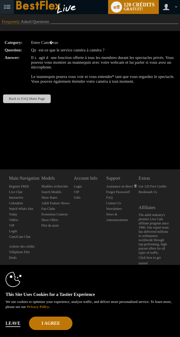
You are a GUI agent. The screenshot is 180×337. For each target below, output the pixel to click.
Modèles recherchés (55, 186)
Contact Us (113, 203)
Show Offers (50, 220)
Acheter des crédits (22, 246)
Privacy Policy (38, 307)
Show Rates (49, 198)
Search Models (52, 192)
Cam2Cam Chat (19, 237)
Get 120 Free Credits (152, 186)
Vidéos (13, 220)
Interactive (16, 198)
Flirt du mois (50, 225)
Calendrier (16, 203)
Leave (13, 323)
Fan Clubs (48, 209)
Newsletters (114, 209)
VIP (11, 225)
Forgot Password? (118, 192)
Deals (12, 258)
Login (13, 231)
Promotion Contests (55, 214)
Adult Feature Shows (56, 203)
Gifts (77, 198)
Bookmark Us (147, 192)
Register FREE (19, 186)
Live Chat (15, 192)
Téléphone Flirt (19, 252)
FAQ (109, 198)
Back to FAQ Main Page (27, 98)
